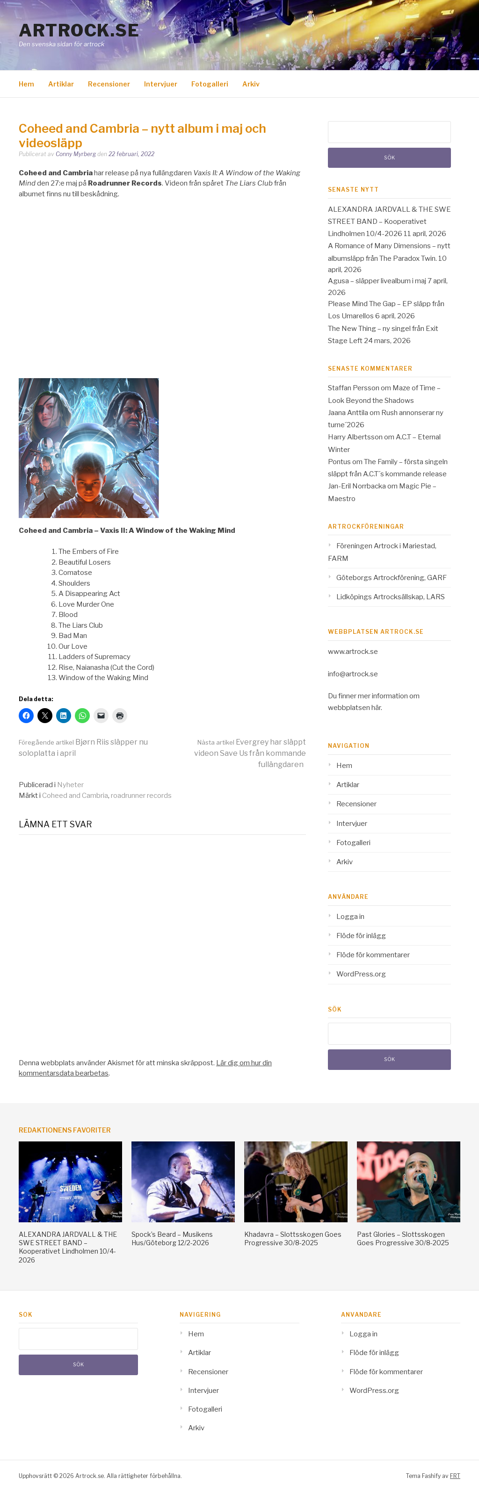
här (376, 707)
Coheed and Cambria (75, 795)
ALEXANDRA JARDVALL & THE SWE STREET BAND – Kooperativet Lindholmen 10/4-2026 (389, 221)
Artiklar (61, 84)
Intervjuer (160, 84)
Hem (26, 84)
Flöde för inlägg (361, 936)
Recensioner (109, 84)
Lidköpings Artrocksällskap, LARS (390, 597)
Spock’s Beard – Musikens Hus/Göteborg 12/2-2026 (172, 1238)
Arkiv (251, 84)
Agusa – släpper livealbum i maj (377, 281)
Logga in (350, 916)
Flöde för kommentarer (373, 955)
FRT (455, 1475)
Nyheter (70, 785)
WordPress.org (361, 974)
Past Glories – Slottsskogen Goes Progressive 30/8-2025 (403, 1238)
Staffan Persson (353, 388)
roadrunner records (141, 795)
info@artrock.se (353, 674)
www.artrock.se (353, 651)
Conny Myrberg (76, 154)
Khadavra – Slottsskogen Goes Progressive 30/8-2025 (292, 1238)
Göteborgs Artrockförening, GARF (391, 578)
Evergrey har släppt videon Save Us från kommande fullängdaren (250, 753)
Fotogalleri (209, 84)
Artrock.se (79, 30)
